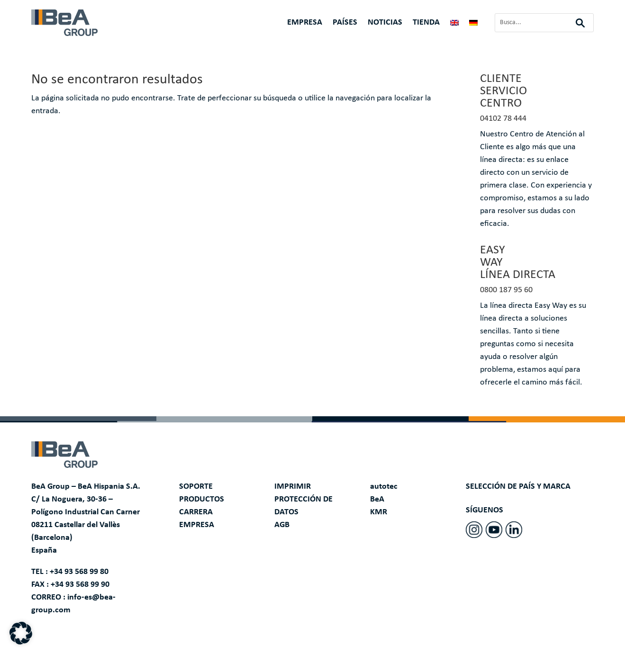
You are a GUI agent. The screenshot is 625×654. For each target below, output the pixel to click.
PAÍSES (345, 23)
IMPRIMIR (292, 486)
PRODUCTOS (201, 499)
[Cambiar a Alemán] (473, 24)
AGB (282, 524)
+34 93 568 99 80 (79, 571)
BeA (377, 499)
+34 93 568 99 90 (80, 584)
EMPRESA (304, 23)
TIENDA (426, 23)
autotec (384, 486)
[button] (21, 633)
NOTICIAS (385, 23)
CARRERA (196, 512)
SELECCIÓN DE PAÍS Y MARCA (518, 486)
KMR (378, 512)
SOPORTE (196, 486)
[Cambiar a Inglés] (454, 24)
